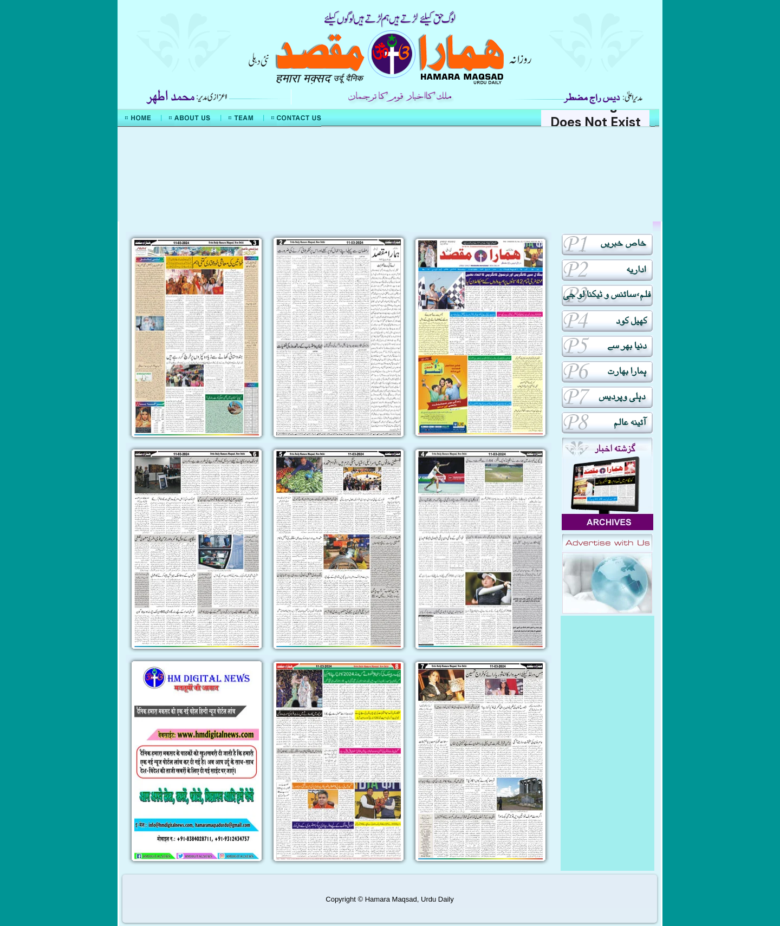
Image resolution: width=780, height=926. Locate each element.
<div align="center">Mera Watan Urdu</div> (390, 174)
